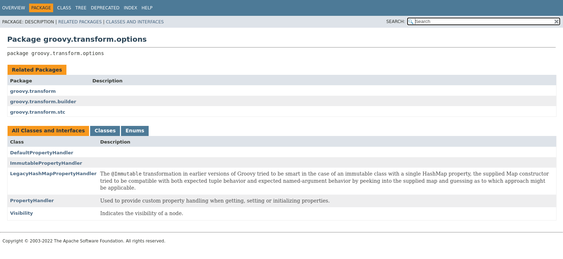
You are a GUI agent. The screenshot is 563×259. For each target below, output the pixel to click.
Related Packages (80, 21)
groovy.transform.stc (37, 112)
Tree (81, 7)
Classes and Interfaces (135, 21)
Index (131, 7)
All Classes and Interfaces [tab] (48, 130)
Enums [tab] (134, 130)
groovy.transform (33, 91)
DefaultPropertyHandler (41, 152)
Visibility (21, 213)
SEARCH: (395, 21)
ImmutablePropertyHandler (46, 163)
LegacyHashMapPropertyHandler (53, 173)
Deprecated (105, 7)
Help (147, 7)
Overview (13, 7)
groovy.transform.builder (43, 101)
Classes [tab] (105, 130)
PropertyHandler (32, 200)
